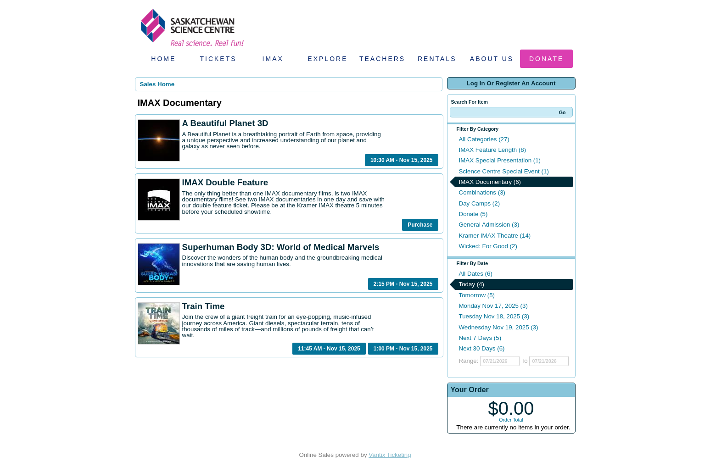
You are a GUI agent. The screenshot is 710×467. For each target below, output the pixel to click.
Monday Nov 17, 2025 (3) (493, 305)
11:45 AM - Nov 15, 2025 (329, 348)
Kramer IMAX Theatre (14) (495, 235)
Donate (546, 58)
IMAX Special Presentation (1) (500, 160)
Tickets (218, 58)
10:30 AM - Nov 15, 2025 (401, 160)
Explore (327, 58)
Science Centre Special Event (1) (504, 171)
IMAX (273, 58)
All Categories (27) (484, 139)
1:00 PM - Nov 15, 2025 (403, 348)
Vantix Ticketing (390, 454)
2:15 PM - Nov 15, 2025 (403, 284)
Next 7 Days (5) (480, 337)
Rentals (437, 58)
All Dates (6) (475, 273)
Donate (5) (473, 214)
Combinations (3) (482, 192)
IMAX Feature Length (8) (492, 149)
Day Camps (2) (479, 203)
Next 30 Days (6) (482, 348)
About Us (492, 58)
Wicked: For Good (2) (488, 246)
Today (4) (472, 284)
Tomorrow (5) (477, 295)
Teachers (382, 58)
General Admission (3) (489, 224)
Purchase (420, 225)
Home (163, 58)
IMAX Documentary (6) (490, 181)
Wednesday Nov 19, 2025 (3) (498, 327)
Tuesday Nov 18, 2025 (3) (494, 316)
